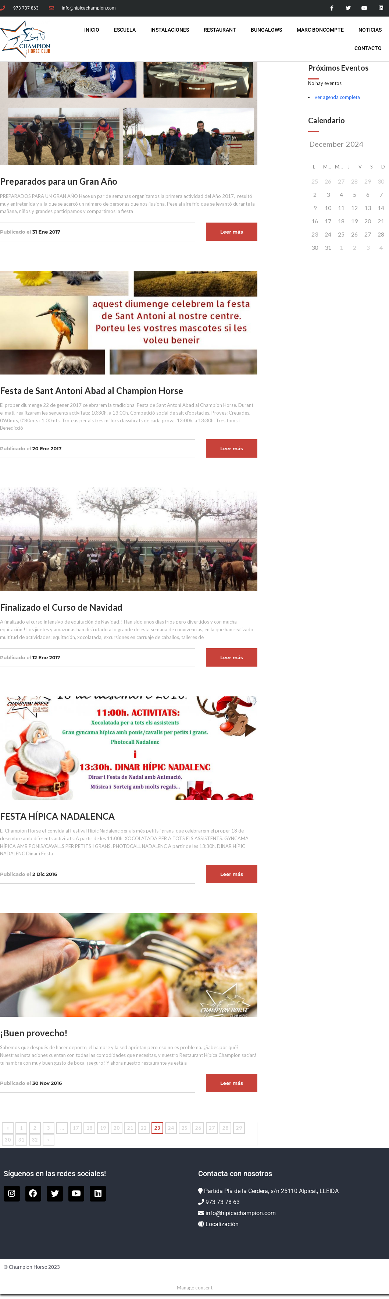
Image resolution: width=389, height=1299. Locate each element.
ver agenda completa (337, 97)
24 (171, 1128)
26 (198, 1128)
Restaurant (220, 30)
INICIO (91, 30)
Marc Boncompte (320, 30)
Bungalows (266, 30)
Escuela (125, 30)
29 (239, 1128)
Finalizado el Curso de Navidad (61, 607)
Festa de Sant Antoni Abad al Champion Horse (91, 390)
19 (103, 1128)
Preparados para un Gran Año (58, 181)
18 (89, 1128)
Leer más (231, 232)
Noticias (370, 30)
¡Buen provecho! (34, 1033)
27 (212, 1128)
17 (76, 1128)
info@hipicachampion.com (241, 1213)
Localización (222, 1224)
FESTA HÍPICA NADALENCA (57, 816)
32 (35, 1140)
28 (225, 1128)
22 (144, 1128)
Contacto (368, 48)
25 (185, 1128)
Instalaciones (169, 30)
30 (8, 1140)
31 (21, 1140)
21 (130, 1128)
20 (116, 1128)
